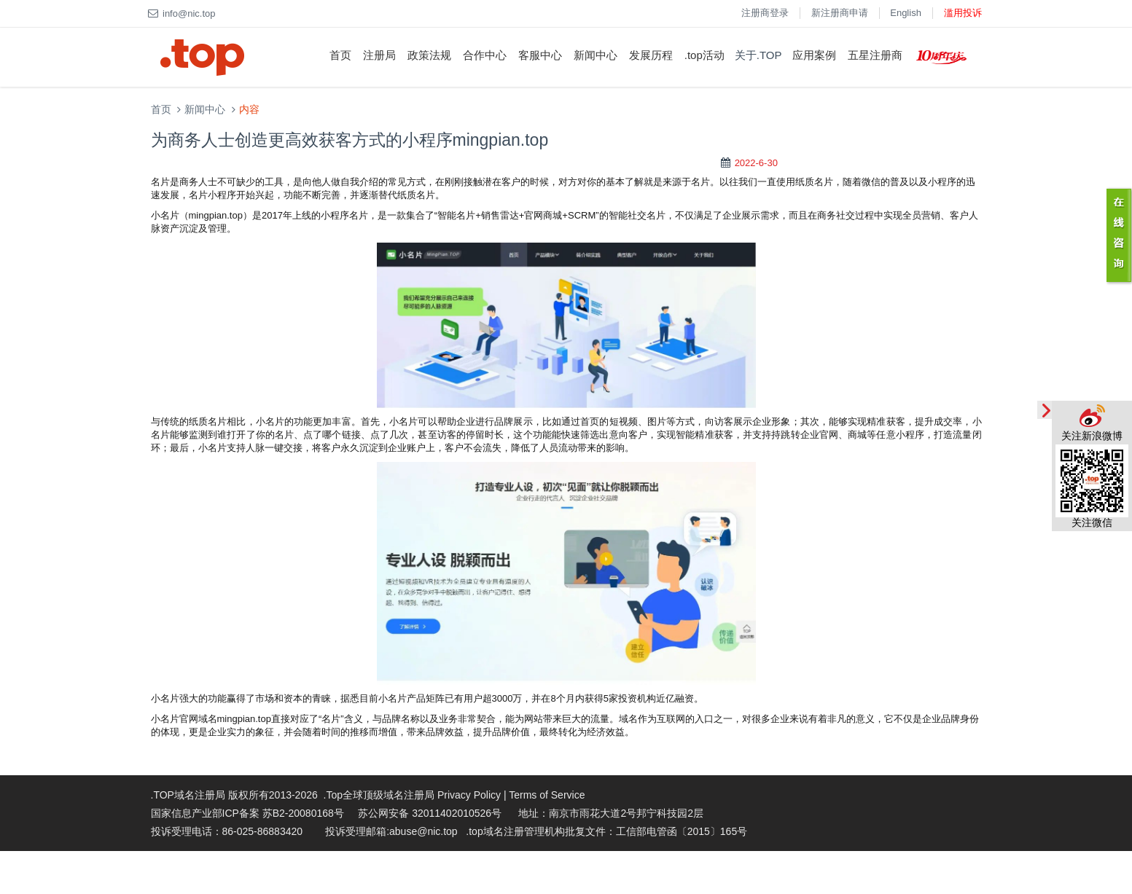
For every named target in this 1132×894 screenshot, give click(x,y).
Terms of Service (547, 795)
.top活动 (704, 55)
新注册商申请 (839, 12)
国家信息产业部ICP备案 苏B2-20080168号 (247, 813)
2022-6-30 (756, 162)
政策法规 (429, 55)
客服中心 (540, 55)
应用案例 (814, 55)
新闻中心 (595, 55)
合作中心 (485, 55)
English (905, 12)
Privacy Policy (469, 795)
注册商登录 (765, 12)
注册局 (379, 55)
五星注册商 (875, 55)
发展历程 (651, 55)
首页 (340, 55)
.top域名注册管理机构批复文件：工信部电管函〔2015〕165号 (606, 831)
